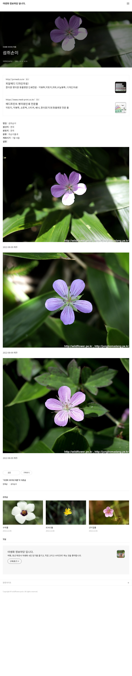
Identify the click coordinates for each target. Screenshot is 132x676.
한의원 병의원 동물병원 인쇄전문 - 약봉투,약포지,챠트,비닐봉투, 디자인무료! (42, 87)
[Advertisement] (66, 482)
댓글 (4, 578)
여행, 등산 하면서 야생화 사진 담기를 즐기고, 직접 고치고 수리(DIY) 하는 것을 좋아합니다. (44, 594)
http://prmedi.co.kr (15, 79)
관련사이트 (7, 621)
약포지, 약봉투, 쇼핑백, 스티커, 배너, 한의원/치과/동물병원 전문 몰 (37, 107)
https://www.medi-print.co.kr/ (20, 99)
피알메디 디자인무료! (17, 83)
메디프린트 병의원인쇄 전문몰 (22, 103)
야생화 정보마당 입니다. (14, 3)
